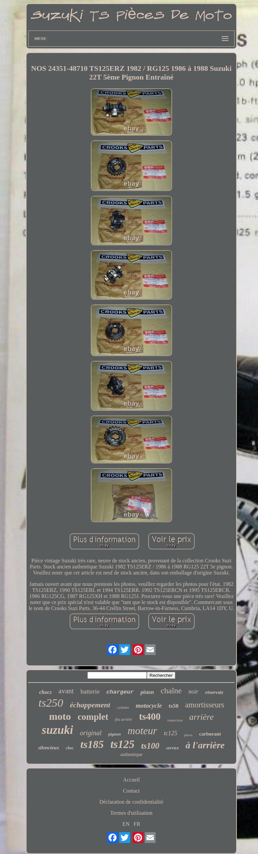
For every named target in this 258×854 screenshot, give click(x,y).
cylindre (123, 707)
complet (93, 717)
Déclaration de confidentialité (131, 802)
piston (147, 692)
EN (126, 824)
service (172, 747)
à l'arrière (205, 745)
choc (70, 748)
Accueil (131, 780)
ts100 (150, 745)
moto (60, 716)
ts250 (50, 703)
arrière (201, 717)
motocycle (149, 705)
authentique (131, 754)
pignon (114, 734)
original (90, 733)
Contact (131, 791)
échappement (90, 705)
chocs (45, 692)
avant (66, 691)
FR (137, 824)
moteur (142, 731)
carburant (210, 734)
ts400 (150, 716)
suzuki (57, 730)
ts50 (173, 706)
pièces (188, 735)
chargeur (120, 692)
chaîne (171, 690)
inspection (174, 720)
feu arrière (123, 719)
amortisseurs (204, 705)
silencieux (48, 747)
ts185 (91, 744)
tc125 (170, 733)
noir (193, 691)
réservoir (214, 692)
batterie (90, 691)
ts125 (123, 744)
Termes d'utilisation (131, 813)
